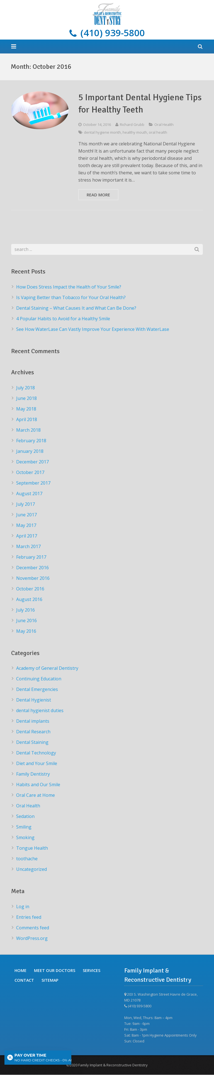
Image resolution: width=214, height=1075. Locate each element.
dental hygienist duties (40, 711)
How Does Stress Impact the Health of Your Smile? (68, 287)
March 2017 (28, 546)
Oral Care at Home (35, 795)
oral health (158, 132)
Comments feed (32, 928)
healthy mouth (135, 132)
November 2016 (33, 578)
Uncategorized (31, 869)
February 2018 (31, 441)
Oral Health (164, 124)
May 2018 (26, 409)
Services (91, 970)
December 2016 (32, 568)
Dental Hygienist (33, 700)
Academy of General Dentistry (47, 668)
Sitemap (50, 980)
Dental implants (32, 721)
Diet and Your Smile (36, 764)
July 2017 (25, 504)
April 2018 (26, 419)
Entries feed (28, 917)
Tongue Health (32, 848)
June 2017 (26, 515)
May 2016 (26, 631)
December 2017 (32, 462)
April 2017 (26, 536)
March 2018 (28, 430)
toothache (27, 859)
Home (20, 970)
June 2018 (26, 398)
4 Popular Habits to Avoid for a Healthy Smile (63, 319)
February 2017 (31, 557)
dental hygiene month (102, 132)
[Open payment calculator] (37, 1057)
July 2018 (25, 388)
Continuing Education (38, 679)
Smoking (25, 838)
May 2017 (26, 525)
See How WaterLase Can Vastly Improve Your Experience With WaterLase (92, 329)
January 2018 (29, 451)
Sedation (25, 816)
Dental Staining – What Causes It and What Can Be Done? (76, 308)
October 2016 (30, 589)
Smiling (23, 827)
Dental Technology (36, 753)
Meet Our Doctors (54, 970)
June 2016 (26, 620)
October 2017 (30, 472)
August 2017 (29, 493)
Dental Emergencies (37, 689)
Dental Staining (32, 742)
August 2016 (29, 599)
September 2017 (33, 483)
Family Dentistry (33, 774)
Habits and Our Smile (38, 785)
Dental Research (33, 732)
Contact (24, 980)
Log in (22, 907)
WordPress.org (32, 938)
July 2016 (25, 610)
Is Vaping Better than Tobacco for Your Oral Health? (71, 297)
